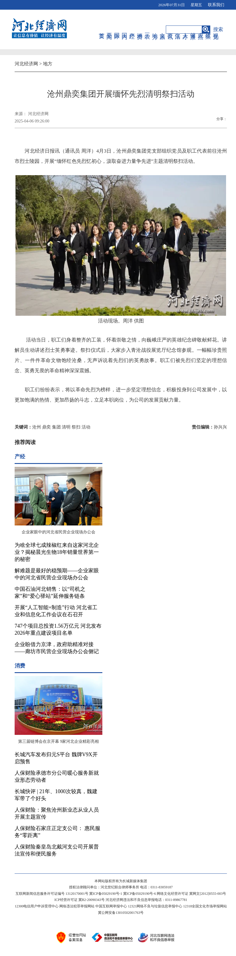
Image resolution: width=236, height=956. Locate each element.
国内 (125, 29)
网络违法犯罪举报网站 (76, 906)
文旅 (163, 29)
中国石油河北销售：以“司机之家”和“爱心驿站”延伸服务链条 (50, 592)
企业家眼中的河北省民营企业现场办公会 (58, 532)
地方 (155, 29)
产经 (132, 29)
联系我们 (216, 5)
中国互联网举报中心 (111, 906)
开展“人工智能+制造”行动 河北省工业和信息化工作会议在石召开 (56, 611)
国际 (117, 29)
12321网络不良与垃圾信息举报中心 (155, 906)
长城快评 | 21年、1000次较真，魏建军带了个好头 (56, 794)
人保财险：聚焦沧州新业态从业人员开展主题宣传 (57, 813)
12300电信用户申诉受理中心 (36, 906)
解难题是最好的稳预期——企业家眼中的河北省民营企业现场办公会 (57, 574)
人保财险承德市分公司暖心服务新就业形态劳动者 (57, 776)
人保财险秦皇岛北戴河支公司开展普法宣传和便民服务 (57, 850)
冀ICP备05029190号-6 (139, 894)
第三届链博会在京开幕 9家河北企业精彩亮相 (58, 741)
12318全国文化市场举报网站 (205, 906)
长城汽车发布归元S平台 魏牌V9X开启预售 (56, 758)
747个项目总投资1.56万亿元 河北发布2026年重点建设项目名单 (58, 629)
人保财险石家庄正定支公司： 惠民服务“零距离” (57, 831)
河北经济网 (26, 63)
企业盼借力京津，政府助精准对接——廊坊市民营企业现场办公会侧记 (57, 647)
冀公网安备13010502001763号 (121, 913)
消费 (140, 29)
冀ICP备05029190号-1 (105, 894)
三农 (147, 29)
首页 (102, 29)
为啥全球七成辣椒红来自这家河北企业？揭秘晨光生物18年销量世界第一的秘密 (57, 552)
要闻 (109, 29)
